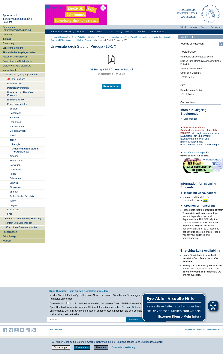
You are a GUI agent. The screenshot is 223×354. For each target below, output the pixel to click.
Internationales (10, 70)
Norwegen (15, 165)
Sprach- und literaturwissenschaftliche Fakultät (17, 18)
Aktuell (182, 27)
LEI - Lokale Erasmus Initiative (21, 227)
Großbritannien (18, 130)
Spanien (14, 191)
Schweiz (14, 182)
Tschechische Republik (22, 196)
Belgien (14, 108)
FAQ (9, 214)
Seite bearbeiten (56, 329)
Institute (7, 38)
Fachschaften (10, 231)
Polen (13, 173)
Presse (128, 31)
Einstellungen (61, 347)
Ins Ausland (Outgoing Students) (22, 74)
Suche (204, 27)
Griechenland (17, 126)
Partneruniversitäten (18, 87)
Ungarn (13, 205)
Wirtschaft (113, 31)
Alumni (141, 31)
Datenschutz (201, 329)
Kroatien (14, 156)
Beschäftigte (157, 31)
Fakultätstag (9, 236)
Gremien (7, 34)
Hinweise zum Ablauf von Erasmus (20, 94)
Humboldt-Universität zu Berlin (64, 37)
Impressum (190, 329)
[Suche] (221, 44)
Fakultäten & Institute (87, 37)
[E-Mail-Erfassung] (86, 319)
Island (13, 135)
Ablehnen (101, 347)
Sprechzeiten (190, 118)
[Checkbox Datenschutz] (67, 303)
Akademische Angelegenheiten (19, 52)
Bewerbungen (14, 83)
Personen (216, 27)
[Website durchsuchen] (200, 44)
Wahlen (7, 240)
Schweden (15, 178)
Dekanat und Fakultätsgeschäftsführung (17, 28)
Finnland (14, 117)
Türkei (13, 200)
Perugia (16, 144)
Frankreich (15, 122)
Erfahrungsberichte (17, 104)
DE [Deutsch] (182, 36)
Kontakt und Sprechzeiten (18, 222)
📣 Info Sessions (16, 79)
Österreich (15, 169)
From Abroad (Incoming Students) (23, 218)
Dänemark (15, 113)
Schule (80, 31)
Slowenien (15, 187)
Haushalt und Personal (15, 56)
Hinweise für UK (15, 99)
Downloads (13, 209)
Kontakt (193, 27)
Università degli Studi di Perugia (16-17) (25, 150)
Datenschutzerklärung (123, 347)
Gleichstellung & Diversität (17, 65)
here (205, 200)
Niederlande (16, 160)
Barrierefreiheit (213, 329)
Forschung (8, 43)
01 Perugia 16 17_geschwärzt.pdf (111, 69)
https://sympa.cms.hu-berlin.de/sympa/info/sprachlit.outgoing (201, 143)
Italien (13, 139)
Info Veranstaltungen (194, 152)
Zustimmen (82, 347)
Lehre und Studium (13, 47)
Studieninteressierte (60, 31)
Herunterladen (111, 86)
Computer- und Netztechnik (17, 61)
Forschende (96, 31)
